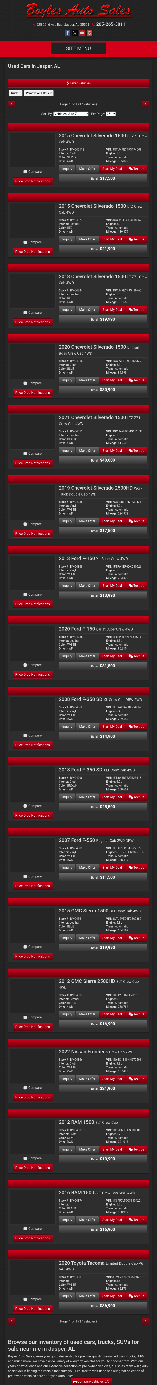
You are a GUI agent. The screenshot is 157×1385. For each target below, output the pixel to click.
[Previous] (11, 104)
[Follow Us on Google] (89, 33)
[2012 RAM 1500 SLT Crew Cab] (33, 1136)
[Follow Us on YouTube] (82, 33)
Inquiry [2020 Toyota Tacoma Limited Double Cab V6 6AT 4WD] (67, 1296)
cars (122, 1356)
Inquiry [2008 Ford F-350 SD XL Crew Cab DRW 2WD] (67, 727)
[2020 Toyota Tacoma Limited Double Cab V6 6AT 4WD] (33, 1277)
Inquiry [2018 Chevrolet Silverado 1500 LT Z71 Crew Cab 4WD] (67, 310)
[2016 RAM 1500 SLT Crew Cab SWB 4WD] (33, 1207)
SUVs (141, 1356)
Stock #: (64, 149)
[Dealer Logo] (78, 11)
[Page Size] (111, 114)
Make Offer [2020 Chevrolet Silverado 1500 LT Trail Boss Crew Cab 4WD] (87, 380)
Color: (63, 157)
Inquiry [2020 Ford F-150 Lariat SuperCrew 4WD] (67, 656)
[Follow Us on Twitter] (75, 33)
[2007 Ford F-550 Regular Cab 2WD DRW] (33, 854)
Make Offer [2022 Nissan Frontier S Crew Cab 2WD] (87, 1079)
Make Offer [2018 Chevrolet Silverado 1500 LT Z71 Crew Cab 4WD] (87, 310)
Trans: (110, 157)
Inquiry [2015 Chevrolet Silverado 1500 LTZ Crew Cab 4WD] (67, 239)
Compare (35, 172)
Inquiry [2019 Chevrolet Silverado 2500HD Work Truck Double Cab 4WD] (67, 521)
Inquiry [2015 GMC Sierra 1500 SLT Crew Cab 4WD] (67, 938)
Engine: (111, 153)
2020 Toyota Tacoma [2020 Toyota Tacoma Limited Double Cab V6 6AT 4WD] (101, 1265)
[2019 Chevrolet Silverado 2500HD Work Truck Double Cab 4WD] (33, 502)
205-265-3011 (111, 24)
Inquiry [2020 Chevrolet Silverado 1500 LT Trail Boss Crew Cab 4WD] (67, 380)
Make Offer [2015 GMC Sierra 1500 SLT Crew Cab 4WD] (87, 938)
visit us (97, 1371)
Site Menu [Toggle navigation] (78, 48)
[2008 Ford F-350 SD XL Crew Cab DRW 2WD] (33, 713)
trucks (130, 1356)
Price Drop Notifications (32, 181)
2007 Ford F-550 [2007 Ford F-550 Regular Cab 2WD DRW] (96, 840)
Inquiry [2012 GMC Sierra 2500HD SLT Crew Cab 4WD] (67, 1014)
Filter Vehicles (78, 83)
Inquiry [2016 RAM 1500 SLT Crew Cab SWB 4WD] (67, 1220)
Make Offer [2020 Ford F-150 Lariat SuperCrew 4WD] (87, 656)
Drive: (62, 161)
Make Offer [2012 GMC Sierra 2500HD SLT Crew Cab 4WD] (87, 1014)
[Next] (145, 104)
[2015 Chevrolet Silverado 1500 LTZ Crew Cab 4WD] (33, 220)
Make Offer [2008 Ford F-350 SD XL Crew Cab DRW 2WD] (87, 727)
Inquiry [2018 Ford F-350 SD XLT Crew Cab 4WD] (67, 797)
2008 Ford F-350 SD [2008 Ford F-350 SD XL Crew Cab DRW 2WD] (100, 699)
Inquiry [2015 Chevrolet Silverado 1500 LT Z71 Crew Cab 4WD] (67, 169)
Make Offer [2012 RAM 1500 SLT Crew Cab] (87, 1149)
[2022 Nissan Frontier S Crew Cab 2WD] (33, 1066)
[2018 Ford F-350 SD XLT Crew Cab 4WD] (33, 784)
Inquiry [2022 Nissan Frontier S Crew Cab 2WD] (67, 1079)
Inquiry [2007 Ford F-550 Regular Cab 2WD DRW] (67, 867)
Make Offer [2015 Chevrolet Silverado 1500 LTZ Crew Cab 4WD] (87, 239)
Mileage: (111, 161)
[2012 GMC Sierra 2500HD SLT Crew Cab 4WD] (33, 995)
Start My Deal (112, 169)
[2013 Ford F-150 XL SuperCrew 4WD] (33, 573)
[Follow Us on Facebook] (67, 33)
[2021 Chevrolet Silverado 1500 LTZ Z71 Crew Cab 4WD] (33, 432)
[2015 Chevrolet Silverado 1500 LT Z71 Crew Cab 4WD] (33, 150)
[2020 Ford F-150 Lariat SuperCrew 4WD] (33, 643)
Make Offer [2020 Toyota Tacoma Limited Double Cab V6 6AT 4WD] (87, 1296)
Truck (16, 93)
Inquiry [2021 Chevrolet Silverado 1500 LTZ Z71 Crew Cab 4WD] (67, 451)
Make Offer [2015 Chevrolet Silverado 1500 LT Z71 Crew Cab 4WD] (87, 169)
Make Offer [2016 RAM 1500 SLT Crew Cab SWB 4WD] (87, 1220)
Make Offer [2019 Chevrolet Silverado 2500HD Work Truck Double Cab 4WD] (87, 521)
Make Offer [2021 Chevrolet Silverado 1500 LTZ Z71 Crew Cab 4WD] (87, 451)
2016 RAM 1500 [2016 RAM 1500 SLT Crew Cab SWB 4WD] (97, 1192)
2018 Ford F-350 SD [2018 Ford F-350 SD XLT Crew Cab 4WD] (97, 770)
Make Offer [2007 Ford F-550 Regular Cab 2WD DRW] (87, 867)
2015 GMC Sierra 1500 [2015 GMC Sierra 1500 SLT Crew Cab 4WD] (100, 911)
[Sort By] (71, 114)
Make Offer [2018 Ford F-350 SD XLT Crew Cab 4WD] (87, 797)
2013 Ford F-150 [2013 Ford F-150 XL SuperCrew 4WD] (93, 558)
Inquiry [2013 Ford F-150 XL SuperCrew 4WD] (67, 586)
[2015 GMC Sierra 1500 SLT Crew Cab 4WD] (33, 925)
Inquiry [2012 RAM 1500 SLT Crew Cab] (67, 1149)
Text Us (136, 169)
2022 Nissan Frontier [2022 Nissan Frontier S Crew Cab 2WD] (96, 1052)
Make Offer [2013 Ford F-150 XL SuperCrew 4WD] (87, 586)
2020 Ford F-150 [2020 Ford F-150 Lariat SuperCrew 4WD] (96, 629)
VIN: (109, 149)
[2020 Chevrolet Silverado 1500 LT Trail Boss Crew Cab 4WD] (33, 361)
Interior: (64, 153)
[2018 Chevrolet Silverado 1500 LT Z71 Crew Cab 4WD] (33, 291)
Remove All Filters (39, 93)
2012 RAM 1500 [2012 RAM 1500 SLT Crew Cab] (88, 1122)
